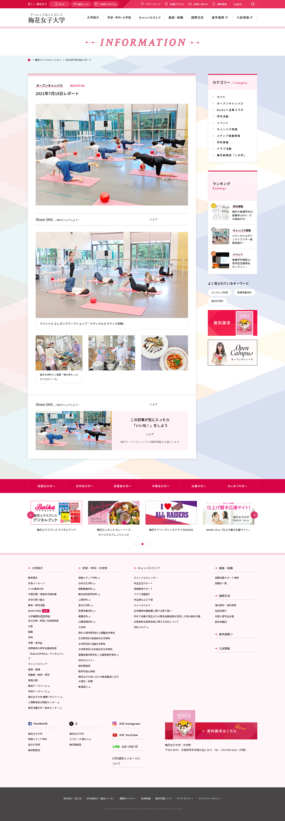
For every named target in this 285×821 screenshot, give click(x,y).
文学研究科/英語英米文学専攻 (94, 638)
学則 (30, 637)
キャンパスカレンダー (146, 577)
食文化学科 (217, 301)
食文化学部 (34, 744)
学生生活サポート (143, 583)
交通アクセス (177, 4)
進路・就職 (226, 568)
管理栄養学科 (244, 292)
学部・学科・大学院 (94, 568)
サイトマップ (153, 4)
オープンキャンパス (230, 103)
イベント (223, 123)
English (238, 4)
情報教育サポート (143, 588)
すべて (221, 97)
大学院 (82, 627)
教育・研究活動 (36, 605)
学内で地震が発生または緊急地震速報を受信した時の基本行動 (167, 616)
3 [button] (150, 544)
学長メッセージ (36, 583)
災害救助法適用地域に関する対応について (156, 621)
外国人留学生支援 (224, 616)
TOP (29, 59)
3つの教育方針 (36, 588)
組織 (30, 631)
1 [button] (135, 544)
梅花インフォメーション (48, 59)
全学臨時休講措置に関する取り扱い (153, 610)
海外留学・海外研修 (225, 605)
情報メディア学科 (37, 739)
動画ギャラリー (128, 798)
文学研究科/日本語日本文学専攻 (95, 649)
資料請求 (222, 4)
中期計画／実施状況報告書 (42, 594)
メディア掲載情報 (228, 136)
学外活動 (223, 116)
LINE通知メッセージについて (126, 761)
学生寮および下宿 (143, 599)
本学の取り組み (36, 599)
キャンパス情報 (227, 129)
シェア (153, 219)
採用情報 (146, 798)
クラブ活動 (224, 148)
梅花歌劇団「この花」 (232, 155)
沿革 (30, 626)
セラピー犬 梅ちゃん (80, 739)
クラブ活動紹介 (142, 594)
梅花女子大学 (35, 733)
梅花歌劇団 (84, 665)
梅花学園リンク (163, 798)
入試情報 (224, 648)
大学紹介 (37, 568)
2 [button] (142, 544)
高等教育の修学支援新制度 (42, 648)
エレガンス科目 (219, 292)
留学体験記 (221, 621)
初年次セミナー (86, 660)
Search (252, 4)
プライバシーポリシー (210, 798)
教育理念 (33, 577)
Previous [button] (30, 515)
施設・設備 (34, 669)
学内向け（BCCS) (72, 798)
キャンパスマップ (37, 663)
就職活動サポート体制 (227, 577)
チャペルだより (142, 605)
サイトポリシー (185, 798)
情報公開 (33, 680)
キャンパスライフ (149, 568)
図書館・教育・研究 (38, 674)
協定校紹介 (221, 610)
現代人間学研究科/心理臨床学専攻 (96, 632)
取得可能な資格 (86, 671)
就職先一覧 (221, 583)
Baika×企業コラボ (230, 110)
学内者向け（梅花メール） (100, 798)
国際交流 (224, 596)
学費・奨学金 (35, 642)
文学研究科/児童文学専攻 (91, 643)
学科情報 (223, 142)
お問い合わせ (201, 4)
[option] (56, 516)
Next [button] (254, 515)
